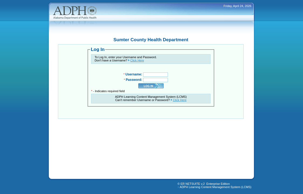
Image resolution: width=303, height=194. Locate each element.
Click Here (137, 60)
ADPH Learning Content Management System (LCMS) (216, 187)
